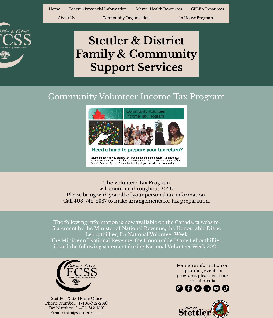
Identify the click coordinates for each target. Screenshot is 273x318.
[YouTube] (216, 288)
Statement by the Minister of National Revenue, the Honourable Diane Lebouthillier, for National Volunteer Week (136, 231)
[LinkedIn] (207, 288)
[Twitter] (198, 288)
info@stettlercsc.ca (82, 312)
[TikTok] (225, 288)
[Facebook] (188, 288)
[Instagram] (179, 288)
